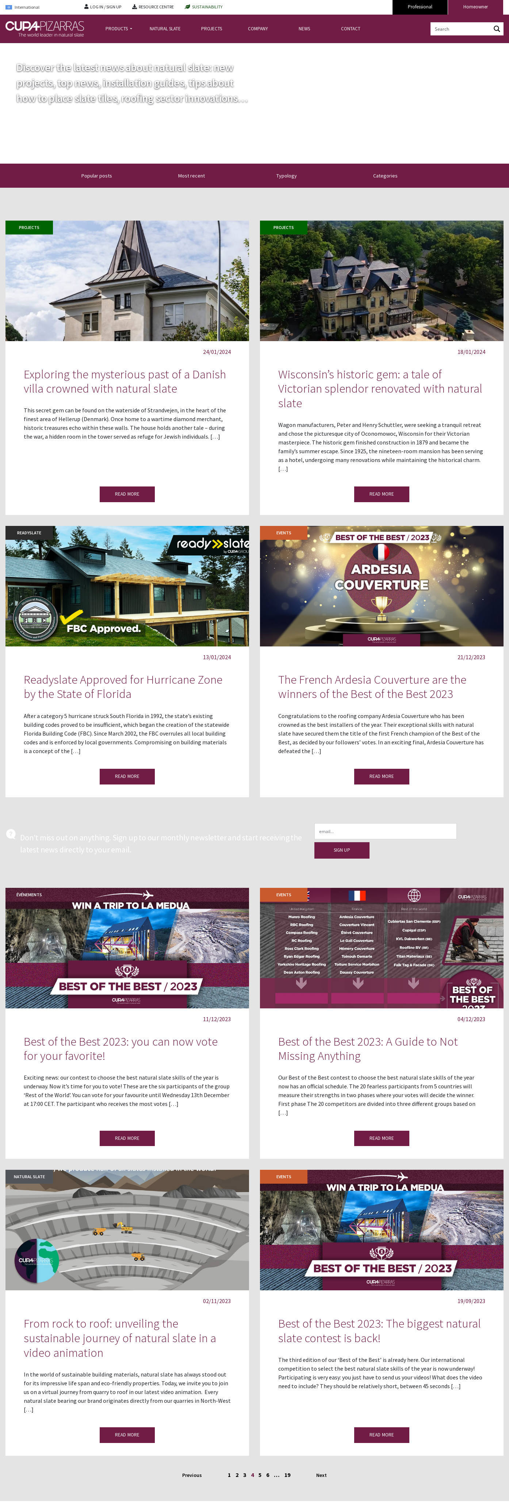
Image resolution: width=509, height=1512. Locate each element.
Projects (29, 227)
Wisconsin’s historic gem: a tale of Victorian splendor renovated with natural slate (380, 389)
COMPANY (258, 29)
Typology (292, 175)
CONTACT (350, 29)
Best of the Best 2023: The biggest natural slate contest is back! (379, 1330)
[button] (186, 176)
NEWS (304, 29)
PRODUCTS (117, 29)
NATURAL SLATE (165, 29)
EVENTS (283, 532)
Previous (192, 1475)
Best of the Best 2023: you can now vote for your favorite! (121, 1049)
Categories (389, 175)
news (30, 48)
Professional (420, 7)
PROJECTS (211, 29)
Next (321, 1475)
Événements (29, 894)
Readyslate (29, 532)
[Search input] (461, 28)
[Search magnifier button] (497, 29)
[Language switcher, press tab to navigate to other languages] (39, 7)
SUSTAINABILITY (207, 6)
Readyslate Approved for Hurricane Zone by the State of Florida (123, 687)
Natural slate (29, 1176)
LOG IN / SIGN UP (105, 6)
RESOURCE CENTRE (156, 6)
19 (287, 1474)
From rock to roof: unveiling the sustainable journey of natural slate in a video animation (120, 1338)
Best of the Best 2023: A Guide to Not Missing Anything (368, 1049)
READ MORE (127, 494)
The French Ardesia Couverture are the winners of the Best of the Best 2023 (372, 687)
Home (12, 48)
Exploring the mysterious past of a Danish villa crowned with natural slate (125, 381)
